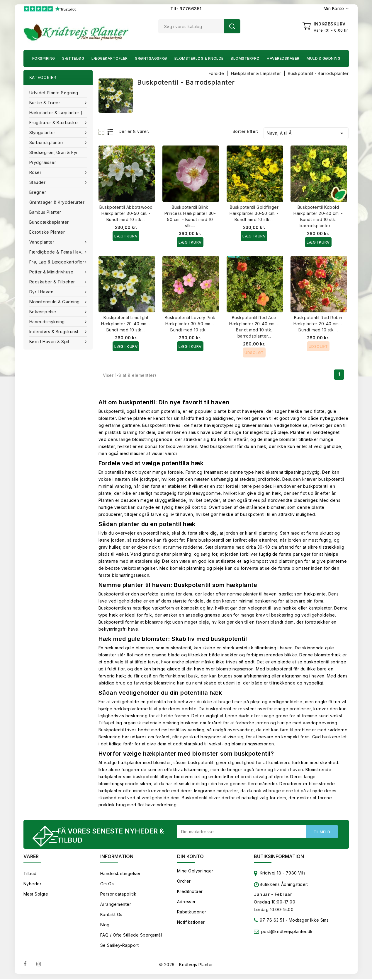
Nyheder (32, 884)
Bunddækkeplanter (49, 222)
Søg (232, 26)
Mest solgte (35, 894)
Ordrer (184, 881)
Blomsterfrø (245, 58)
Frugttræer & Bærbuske (54, 122)
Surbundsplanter (47, 142)
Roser (36, 172)
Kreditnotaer (190, 892)
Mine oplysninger (195, 871)
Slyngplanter (43, 132)
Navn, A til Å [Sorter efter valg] (306, 133)
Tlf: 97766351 (186, 8)
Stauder (38, 182)
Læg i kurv (125, 236)
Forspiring (43, 58)
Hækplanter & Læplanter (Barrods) (61, 112)
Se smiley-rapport (119, 946)
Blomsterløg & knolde (199, 58)
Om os (107, 884)
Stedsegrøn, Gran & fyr (53, 152)
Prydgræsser (42, 162)
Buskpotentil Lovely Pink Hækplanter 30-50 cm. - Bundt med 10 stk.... (190, 323)
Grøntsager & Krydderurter (57, 202)
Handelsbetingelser (120, 874)
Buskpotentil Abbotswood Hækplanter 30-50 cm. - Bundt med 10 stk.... (126, 213)
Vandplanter (42, 241)
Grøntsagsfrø (151, 58)
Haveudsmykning (47, 321)
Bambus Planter (45, 212)
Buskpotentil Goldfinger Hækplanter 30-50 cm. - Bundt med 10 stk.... (254, 213)
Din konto (190, 857)
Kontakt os (111, 915)
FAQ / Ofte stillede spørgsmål (131, 935)
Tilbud (30, 874)
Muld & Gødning (323, 58)
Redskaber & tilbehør (53, 281)
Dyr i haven (42, 291)
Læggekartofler (109, 58)
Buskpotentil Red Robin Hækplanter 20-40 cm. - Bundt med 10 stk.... (318, 323)
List (110, 131)
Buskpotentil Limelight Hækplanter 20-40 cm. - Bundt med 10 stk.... (126, 323)
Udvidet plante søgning (53, 92)
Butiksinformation (279, 857)
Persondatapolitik (118, 894)
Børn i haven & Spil (49, 341)
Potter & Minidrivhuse (52, 271)
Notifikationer (191, 922)
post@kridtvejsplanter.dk (287, 932)
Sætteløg (73, 58)
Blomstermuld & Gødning (55, 301)
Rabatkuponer (191, 912)
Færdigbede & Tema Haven (58, 251)
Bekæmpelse (43, 311)
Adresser (186, 902)
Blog (105, 925)
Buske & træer (45, 102)
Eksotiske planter (47, 232)
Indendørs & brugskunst (54, 331)
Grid (102, 131)
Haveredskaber (283, 58)
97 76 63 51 (269, 922)
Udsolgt (254, 352)
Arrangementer (115, 905)
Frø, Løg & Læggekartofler (57, 261)
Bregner (37, 192)
